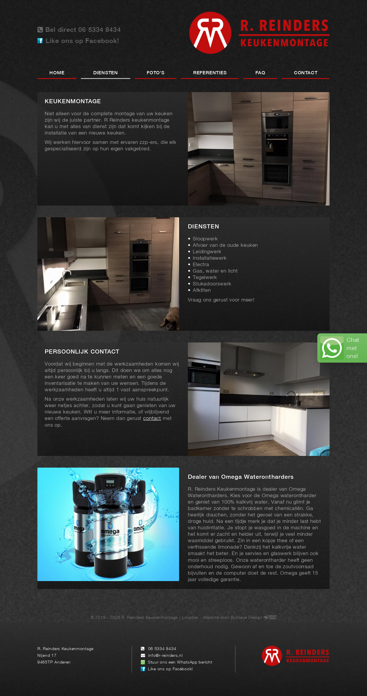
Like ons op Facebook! (82, 41)
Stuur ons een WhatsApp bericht (180, 662)
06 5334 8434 (162, 649)
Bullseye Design (246, 618)
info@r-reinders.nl (165, 656)
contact (152, 418)
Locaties (190, 618)
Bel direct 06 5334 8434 (79, 29)
